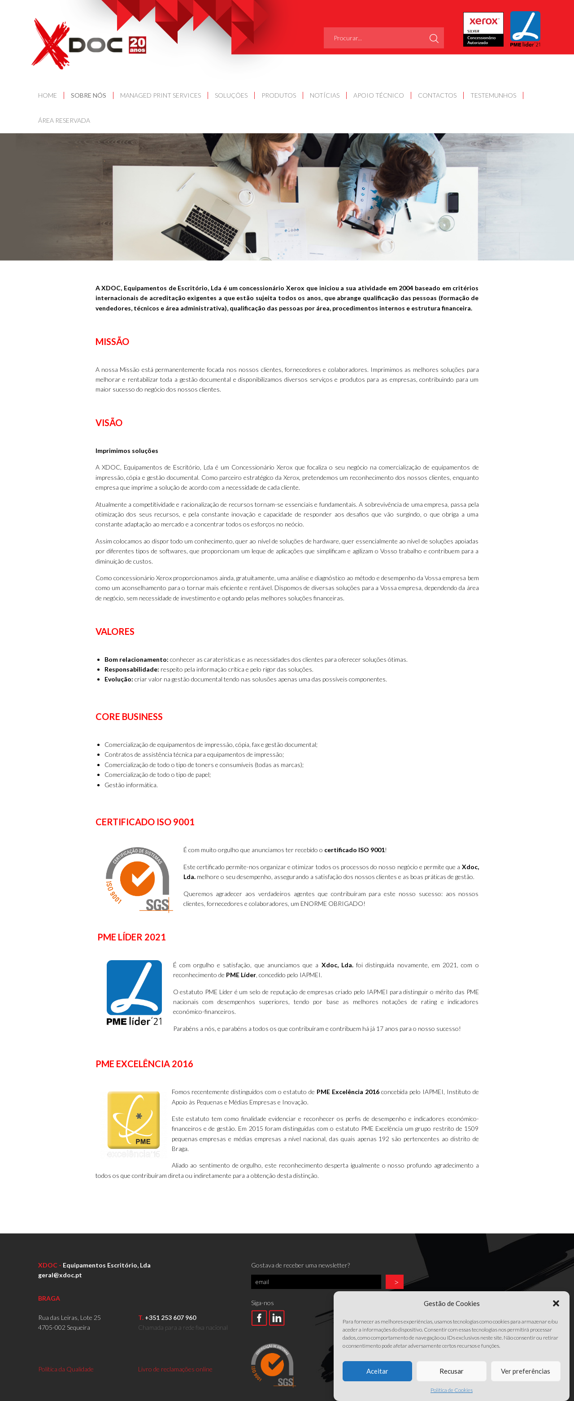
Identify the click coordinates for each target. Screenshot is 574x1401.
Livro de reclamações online (175, 1369)
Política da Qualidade (66, 1369)
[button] (556, 1323)
